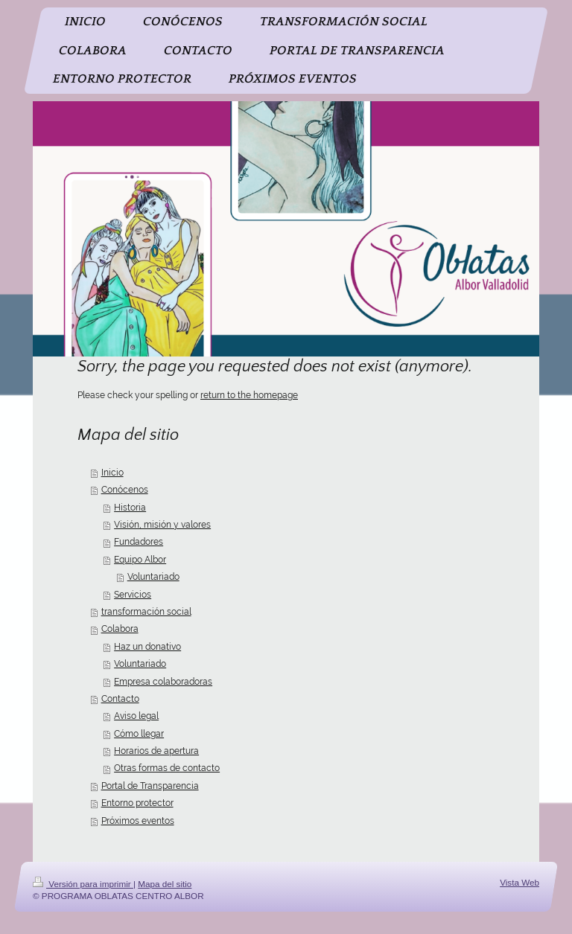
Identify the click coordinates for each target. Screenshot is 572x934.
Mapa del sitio (164, 884)
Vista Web (519, 882)
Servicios (132, 594)
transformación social (146, 612)
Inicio (112, 472)
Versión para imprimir (83, 884)
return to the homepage (249, 395)
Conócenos (124, 489)
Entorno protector (137, 803)
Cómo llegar (139, 734)
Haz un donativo (147, 647)
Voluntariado (153, 577)
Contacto (120, 699)
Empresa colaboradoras (163, 681)
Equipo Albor (140, 559)
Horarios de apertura (156, 751)
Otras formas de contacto (167, 768)
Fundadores (138, 542)
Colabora (120, 629)
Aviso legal (136, 716)
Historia (130, 507)
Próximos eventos (137, 821)
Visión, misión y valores (162, 524)
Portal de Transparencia (150, 786)
